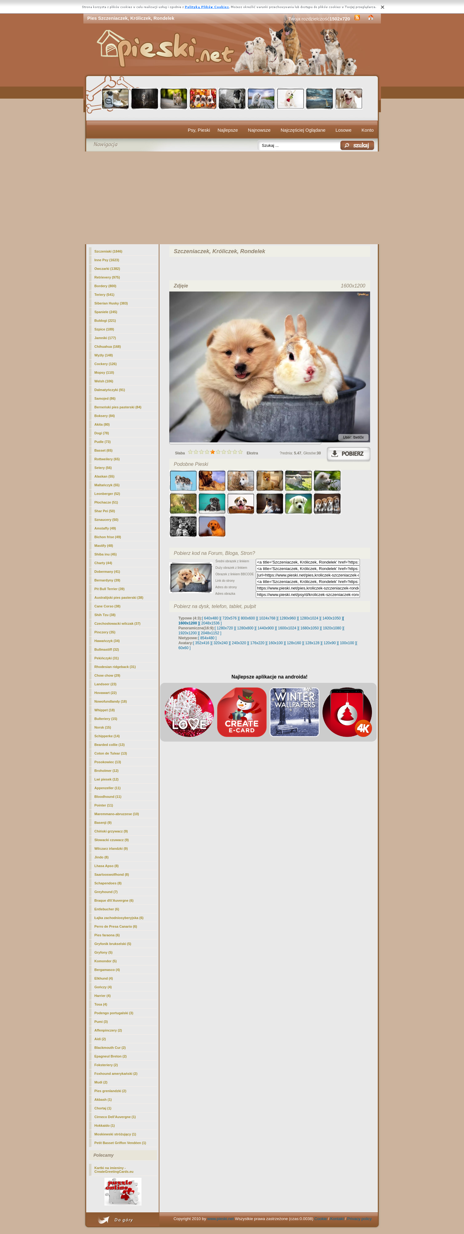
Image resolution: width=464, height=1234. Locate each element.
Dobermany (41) (107, 571)
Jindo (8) (102, 857)
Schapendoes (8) (108, 883)
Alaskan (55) (105, 476)
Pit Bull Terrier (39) (110, 589)
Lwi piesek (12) (107, 779)
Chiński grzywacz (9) (111, 831)
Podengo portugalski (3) (114, 1013)
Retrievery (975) (107, 277)
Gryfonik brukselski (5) (113, 944)
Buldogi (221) (105, 320)
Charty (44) (103, 563)
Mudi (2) (101, 1082)
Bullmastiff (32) (107, 649)
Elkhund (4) (104, 978)
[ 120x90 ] (330, 643)
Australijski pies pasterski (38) (119, 597)
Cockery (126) (106, 364)
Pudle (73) (103, 442)
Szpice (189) (104, 329)
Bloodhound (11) (108, 796)
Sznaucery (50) (107, 519)
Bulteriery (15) (106, 719)
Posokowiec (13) (108, 762)
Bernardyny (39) (107, 580)
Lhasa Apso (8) (107, 866)
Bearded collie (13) (110, 745)
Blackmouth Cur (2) (110, 1047)
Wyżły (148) (104, 355)
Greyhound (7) (106, 892)
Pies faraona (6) (107, 935)
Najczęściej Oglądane (303, 130)
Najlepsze (227, 130)
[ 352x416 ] (202, 643)
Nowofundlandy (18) (111, 701)
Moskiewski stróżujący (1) (115, 1134)
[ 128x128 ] (312, 643)
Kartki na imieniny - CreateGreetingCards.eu (114, 1169)
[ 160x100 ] (276, 643)
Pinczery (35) (105, 632)
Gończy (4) (103, 987)
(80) (102, 424)
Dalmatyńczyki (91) (110, 390)
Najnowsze (259, 130)
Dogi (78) (102, 433)
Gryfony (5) (104, 952)
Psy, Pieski (199, 130)
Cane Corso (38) (107, 606)
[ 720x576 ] (229, 618)
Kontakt (337, 1218)
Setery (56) (103, 468)
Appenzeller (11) (108, 788)
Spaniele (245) (106, 312)
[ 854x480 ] (207, 638)
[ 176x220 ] (257, 643)
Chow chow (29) (107, 675)
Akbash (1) (103, 1099)
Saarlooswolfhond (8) (112, 874)
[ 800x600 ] (248, 618)
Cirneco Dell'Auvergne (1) (115, 1117)
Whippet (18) (105, 710)
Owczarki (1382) (107, 268)
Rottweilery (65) (107, 459)
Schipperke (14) (107, 736)
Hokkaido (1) (105, 1125)
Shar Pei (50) (105, 511)
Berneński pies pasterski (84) (118, 407)
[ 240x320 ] (239, 643)
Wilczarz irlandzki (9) (111, 848)
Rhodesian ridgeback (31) (115, 667)
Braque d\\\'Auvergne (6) (114, 900)
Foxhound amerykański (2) (116, 1073)
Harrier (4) (103, 996)
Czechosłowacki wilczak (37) (118, 623)
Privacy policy (359, 1218)
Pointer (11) (104, 805)
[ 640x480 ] (211, 618)
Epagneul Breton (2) (111, 1056)
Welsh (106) (104, 381)
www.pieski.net (220, 1218)
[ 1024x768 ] (267, 618)
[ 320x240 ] (220, 643)
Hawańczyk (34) (107, 641)
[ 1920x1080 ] (332, 628)
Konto (367, 130)
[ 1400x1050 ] (331, 618)
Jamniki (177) (105, 338)
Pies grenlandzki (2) (110, 1091)
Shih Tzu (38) (105, 615)
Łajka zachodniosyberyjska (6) (119, 918)
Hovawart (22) (106, 693)
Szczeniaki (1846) (109, 251)
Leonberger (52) (107, 494)
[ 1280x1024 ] (309, 618)
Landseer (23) (106, 684)
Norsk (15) (103, 727)
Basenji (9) (103, 822)
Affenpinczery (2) (108, 1030)
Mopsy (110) (104, 372)
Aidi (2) (100, 1039)
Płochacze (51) (106, 502)
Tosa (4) (101, 1004)
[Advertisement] (232, 198)
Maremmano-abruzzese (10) (117, 814)
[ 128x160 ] (294, 643)
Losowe (343, 130)
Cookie (320, 1218)
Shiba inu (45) (106, 554)
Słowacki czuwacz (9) (112, 840)
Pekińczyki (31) (107, 658)
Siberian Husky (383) (111, 303)
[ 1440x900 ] (265, 628)
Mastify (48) (104, 545)
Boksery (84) (105, 416)
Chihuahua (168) (108, 346)
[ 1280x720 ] (225, 628)
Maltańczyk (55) (107, 485)
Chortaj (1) (103, 1108)
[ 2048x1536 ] (210, 623)
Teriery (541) (105, 294)
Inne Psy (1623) (107, 260)
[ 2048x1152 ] (210, 633)
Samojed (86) (105, 398)
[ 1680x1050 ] (309, 628)
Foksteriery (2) (106, 1065)
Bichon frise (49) (108, 537)
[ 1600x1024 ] (287, 628)
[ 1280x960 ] (287, 618)
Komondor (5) (106, 961)
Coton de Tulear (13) (111, 753)
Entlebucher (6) (107, 909)
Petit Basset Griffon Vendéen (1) (120, 1143)
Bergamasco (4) (107, 970)
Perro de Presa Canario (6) (116, 926)
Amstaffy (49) (105, 528)
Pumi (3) (101, 1021)
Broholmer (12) (107, 770)
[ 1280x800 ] (245, 628)
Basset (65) (104, 450)
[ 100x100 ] (347, 643)
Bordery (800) (105, 286)
